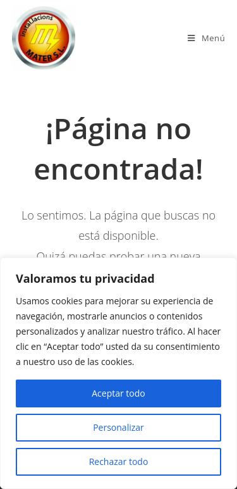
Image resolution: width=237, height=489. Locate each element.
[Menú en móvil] (206, 38)
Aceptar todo (118, 393)
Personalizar (118, 427)
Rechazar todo (119, 461)
